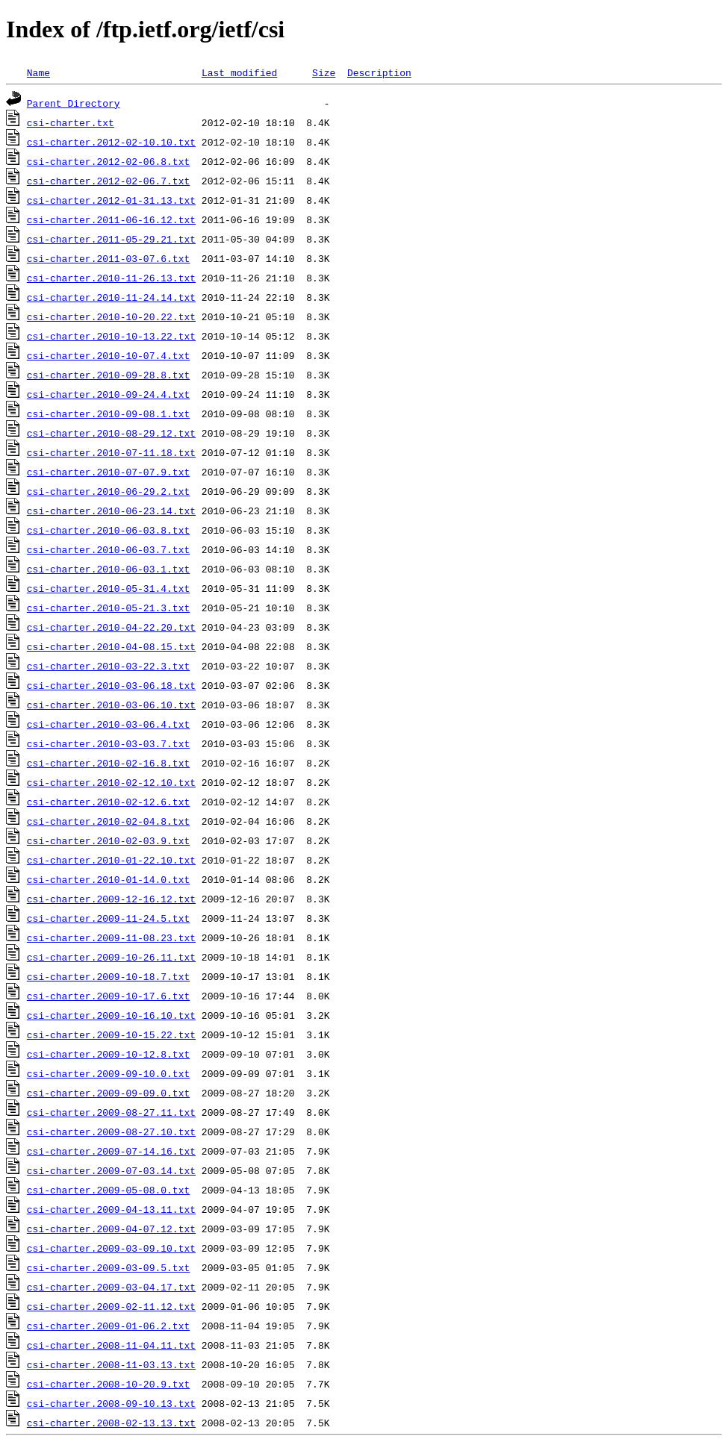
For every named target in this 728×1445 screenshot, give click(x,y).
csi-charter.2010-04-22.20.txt (111, 627)
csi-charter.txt (70, 122)
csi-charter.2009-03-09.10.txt (111, 1248)
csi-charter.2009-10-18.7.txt (108, 976)
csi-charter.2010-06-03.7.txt (108, 549)
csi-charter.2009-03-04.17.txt (111, 1286)
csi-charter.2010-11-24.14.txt (111, 297)
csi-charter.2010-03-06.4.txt (108, 724)
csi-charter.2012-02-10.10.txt (111, 142)
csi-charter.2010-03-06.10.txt (111, 704)
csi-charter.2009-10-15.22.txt (111, 1034)
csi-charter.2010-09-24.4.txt (108, 394)
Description (379, 72)
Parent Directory (73, 103)
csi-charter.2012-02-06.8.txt (108, 161)
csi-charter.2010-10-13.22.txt (111, 336)
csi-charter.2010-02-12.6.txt (108, 801)
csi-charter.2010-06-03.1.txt (108, 568)
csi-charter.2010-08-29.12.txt (111, 433)
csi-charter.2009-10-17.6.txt (108, 995)
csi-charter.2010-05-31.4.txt (108, 588)
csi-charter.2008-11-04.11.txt (111, 1345)
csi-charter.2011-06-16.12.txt (111, 219)
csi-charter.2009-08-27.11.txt (111, 1112)
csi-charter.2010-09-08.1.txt (108, 413)
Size (323, 72)
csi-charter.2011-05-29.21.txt (111, 239)
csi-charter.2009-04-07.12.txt (111, 1228)
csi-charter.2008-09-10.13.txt (111, 1403)
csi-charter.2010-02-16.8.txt (108, 763)
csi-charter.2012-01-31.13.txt (111, 200)
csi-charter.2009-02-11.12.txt (111, 1306)
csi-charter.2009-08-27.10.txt (111, 1131)
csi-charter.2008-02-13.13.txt (111, 1422)
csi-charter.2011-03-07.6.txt (108, 258)
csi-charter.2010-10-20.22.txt (111, 316)
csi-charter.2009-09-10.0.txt (108, 1073)
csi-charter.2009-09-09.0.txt (108, 1092)
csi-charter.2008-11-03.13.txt (111, 1364)
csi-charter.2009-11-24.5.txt (108, 918)
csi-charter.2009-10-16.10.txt (111, 1015)
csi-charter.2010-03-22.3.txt (108, 665)
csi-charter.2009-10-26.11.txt (111, 957)
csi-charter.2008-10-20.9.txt (108, 1384)
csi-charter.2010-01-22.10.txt (111, 860)
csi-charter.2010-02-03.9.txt (108, 840)
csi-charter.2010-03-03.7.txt (108, 743)
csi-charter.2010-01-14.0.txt (108, 879)
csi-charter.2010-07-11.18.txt (111, 452)
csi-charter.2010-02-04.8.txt (108, 821)
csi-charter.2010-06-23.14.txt (111, 510)
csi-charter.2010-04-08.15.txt (111, 646)
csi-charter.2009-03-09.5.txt (108, 1267)
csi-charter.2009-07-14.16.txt (111, 1151)
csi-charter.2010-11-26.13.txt (111, 277)
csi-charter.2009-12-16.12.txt (111, 898)
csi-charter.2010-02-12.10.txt (111, 782)
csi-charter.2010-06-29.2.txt (108, 491)
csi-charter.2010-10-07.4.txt (108, 355)
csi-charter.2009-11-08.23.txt (111, 937)
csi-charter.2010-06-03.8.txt (108, 530)
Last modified (239, 72)
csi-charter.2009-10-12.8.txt (108, 1054)
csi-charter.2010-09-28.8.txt (108, 374)
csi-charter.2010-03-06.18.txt (111, 685)
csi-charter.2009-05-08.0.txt (108, 1189)
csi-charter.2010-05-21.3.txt (108, 607)
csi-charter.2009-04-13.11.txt (111, 1209)
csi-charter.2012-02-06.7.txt (108, 180)
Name (38, 72)
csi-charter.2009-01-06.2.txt (108, 1325)
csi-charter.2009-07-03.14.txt (111, 1170)
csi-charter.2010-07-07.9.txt (108, 471)
